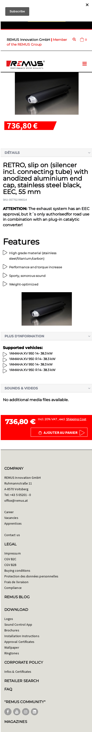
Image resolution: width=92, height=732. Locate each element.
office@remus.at (16, 500)
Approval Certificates (19, 642)
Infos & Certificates (17, 671)
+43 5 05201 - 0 (20, 495)
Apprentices (13, 523)
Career (9, 512)
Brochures (11, 630)
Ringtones (11, 653)
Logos (8, 619)
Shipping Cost (76, 419)
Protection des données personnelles (31, 576)
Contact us (12, 535)
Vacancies (11, 518)
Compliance (13, 588)
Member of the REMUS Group (37, 42)
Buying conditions (17, 570)
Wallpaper (11, 647)
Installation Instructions (21, 636)
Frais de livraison (16, 582)
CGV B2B (10, 565)
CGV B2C (10, 559)
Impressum (12, 553)
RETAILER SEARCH (21, 680)
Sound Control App (18, 624)
